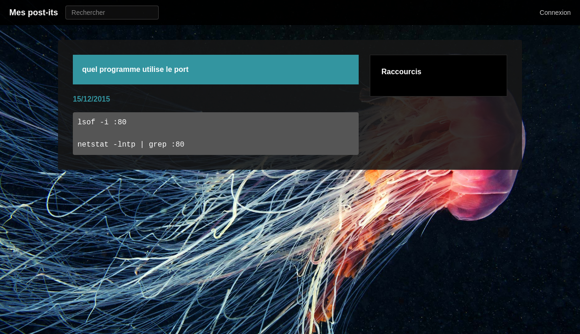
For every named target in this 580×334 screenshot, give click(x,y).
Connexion (555, 12)
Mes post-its (33, 12)
